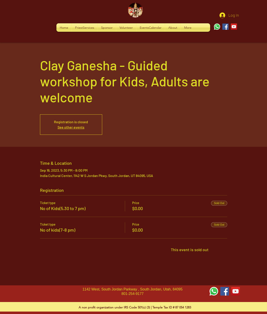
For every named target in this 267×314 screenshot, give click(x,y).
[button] (85, 27)
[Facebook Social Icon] (224, 291)
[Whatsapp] (217, 27)
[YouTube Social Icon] (235, 291)
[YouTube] (234, 27)
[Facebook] (225, 27)
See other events (71, 127)
